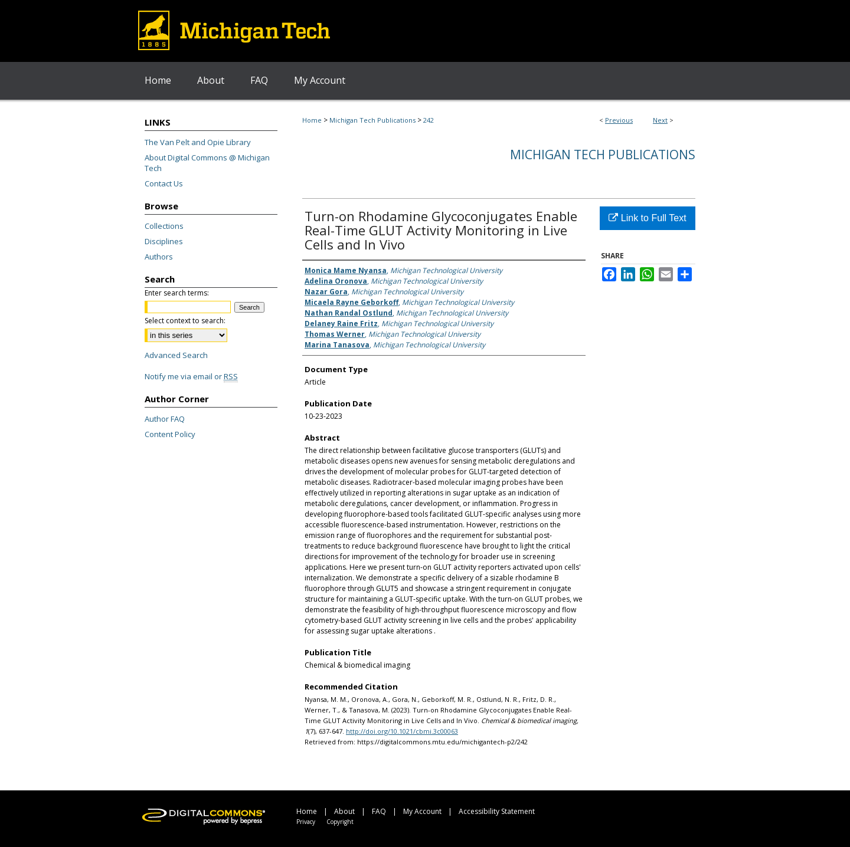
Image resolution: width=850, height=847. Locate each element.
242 (428, 120)
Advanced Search (176, 355)
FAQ (379, 811)
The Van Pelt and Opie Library (198, 142)
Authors (159, 256)
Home (312, 120)
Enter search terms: (177, 293)
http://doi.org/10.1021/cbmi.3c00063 (402, 731)
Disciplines (164, 241)
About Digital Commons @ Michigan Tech (207, 162)
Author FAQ (165, 418)
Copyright (340, 822)
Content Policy (170, 434)
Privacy (305, 822)
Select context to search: (185, 321)
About (344, 811)
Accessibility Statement (497, 811)
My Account (422, 811)
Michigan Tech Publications (372, 120)
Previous (619, 120)
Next (660, 120)
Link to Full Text (647, 218)
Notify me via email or (191, 376)
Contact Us (164, 183)
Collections (164, 226)
